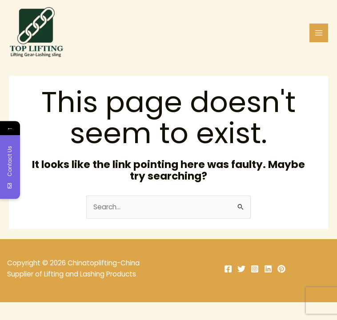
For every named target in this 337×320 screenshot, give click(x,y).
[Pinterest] (281, 269)
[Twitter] (241, 269)
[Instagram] (255, 269)
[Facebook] (228, 269)
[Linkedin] (268, 269)
